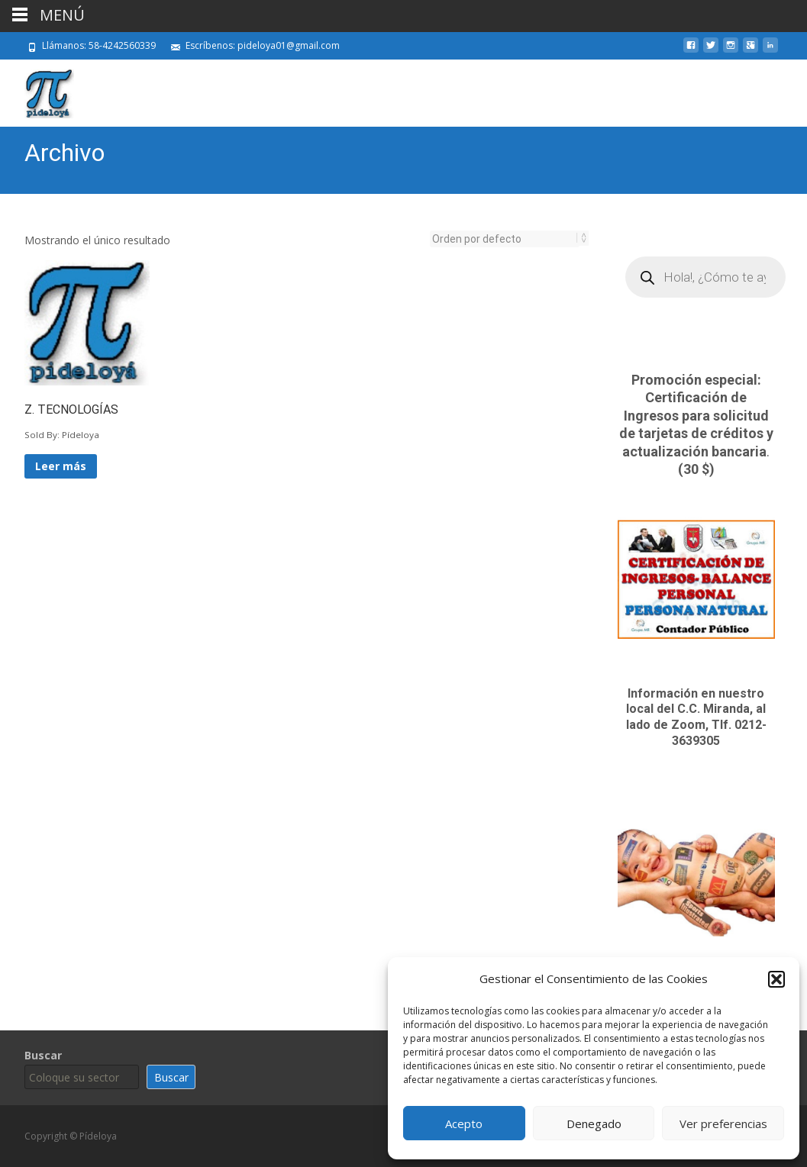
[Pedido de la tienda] (504, 238)
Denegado (594, 1123)
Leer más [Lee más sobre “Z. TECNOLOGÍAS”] (60, 466)
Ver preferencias (723, 1123)
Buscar (43, 1055)
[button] (776, 979)
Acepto (464, 1123)
